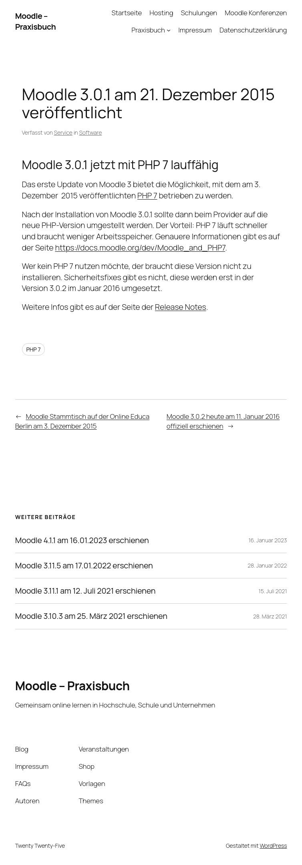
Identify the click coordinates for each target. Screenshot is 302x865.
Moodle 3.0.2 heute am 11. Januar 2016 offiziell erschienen (223, 421)
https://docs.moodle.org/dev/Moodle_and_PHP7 (140, 247)
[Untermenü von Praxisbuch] (169, 30)
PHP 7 (147, 195)
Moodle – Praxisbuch (35, 21)
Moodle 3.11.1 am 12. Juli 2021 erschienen (85, 590)
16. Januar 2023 (267, 540)
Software (90, 132)
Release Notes (180, 306)
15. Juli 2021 (273, 591)
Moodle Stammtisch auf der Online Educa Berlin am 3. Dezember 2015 (82, 421)
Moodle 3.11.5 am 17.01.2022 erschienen (84, 565)
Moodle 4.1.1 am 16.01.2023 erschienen (82, 540)
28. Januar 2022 (267, 565)
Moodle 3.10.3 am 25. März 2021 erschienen (91, 616)
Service (63, 132)
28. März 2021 (270, 616)
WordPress (273, 845)
